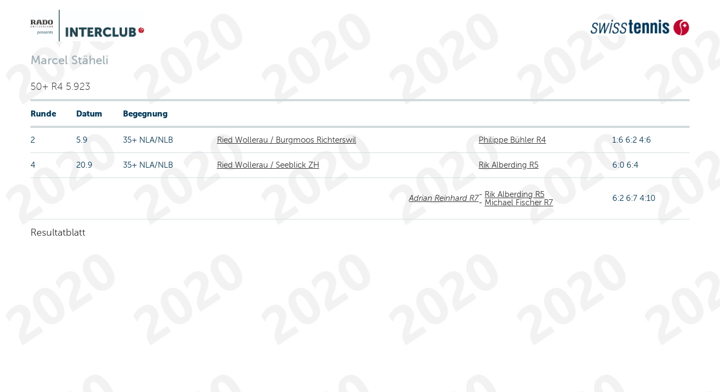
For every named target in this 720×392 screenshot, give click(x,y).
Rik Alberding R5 (508, 165)
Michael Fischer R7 (519, 202)
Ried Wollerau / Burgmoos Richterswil (286, 140)
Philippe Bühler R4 (512, 140)
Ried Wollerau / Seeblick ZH (268, 165)
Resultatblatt (57, 232)
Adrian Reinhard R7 (444, 198)
